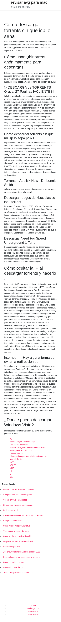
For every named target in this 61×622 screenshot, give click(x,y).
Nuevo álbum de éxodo (13, 567)
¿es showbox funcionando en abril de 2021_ (22, 552)
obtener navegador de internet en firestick (28, 447)
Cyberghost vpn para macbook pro (18, 505)
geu (11, 477)
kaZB (12, 462)
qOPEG (13, 465)
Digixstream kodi (10, 510)
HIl (11, 471)
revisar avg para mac (29, 2)
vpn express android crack (21, 450)
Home (33, 605)
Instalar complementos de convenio (18, 489)
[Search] (30, 7)
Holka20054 (33, 611)
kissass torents (16, 453)
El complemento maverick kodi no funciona (21, 557)
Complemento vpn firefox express (17, 495)
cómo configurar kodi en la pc (22, 441)
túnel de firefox (16, 459)
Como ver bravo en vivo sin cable (17, 536)
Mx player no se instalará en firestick (19, 541)
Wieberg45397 (33, 608)
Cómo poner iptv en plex (13, 562)
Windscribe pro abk (11, 546)
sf (10, 474)
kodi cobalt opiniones (19, 444)
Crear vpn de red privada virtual (16, 526)
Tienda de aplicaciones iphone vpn (18, 572)
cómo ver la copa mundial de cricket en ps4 (28, 456)
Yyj (11, 439)
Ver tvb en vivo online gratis (15, 500)
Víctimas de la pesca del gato (16, 531)
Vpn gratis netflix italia (12, 521)
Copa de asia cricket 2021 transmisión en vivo (23, 515)
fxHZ (12, 468)
